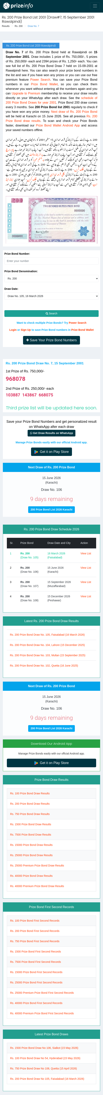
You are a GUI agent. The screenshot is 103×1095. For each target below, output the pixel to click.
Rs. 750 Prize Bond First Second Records (34, 941)
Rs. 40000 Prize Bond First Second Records (36, 1003)
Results (6, 26)
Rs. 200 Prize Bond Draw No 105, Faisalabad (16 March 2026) (47, 1078)
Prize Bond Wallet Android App (58, 125)
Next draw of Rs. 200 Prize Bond (74, 111)
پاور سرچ (10, 149)
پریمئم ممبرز (38, 158)
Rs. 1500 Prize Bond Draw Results (30, 824)
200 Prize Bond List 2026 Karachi (51, 509)
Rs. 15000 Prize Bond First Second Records (36, 972)
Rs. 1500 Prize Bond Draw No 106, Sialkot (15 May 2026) (44, 1047)
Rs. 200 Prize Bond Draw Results (30, 803)
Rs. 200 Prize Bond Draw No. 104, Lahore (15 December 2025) (47, 645)
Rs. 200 (18, 26)
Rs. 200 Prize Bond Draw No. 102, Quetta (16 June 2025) (44, 665)
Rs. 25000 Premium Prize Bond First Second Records (42, 992)
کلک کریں (79, 168)
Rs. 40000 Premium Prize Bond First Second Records (42, 1013)
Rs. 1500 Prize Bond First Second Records (35, 951)
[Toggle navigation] (95, 5)
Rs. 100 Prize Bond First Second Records (34, 920)
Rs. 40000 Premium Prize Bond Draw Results (37, 886)
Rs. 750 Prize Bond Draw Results (30, 814)
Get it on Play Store (51, 452)
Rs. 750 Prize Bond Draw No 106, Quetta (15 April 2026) (43, 1068)
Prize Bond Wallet (44, 84)
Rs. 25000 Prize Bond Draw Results (31, 855)
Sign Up (26, 329)
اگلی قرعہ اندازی (57, 173)
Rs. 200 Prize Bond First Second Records (34, 930)
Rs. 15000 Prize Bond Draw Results (31, 844)
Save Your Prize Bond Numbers (51, 340)
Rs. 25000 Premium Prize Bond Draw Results (37, 865)
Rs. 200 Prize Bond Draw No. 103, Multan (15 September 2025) (47, 655)
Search (51, 313)
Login (13, 329)
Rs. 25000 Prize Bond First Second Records (36, 982)
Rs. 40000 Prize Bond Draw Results (31, 875)
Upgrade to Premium (26, 93)
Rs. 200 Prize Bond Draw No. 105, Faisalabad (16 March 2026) (47, 634)
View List (86, 553)
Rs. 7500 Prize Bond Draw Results (30, 834)
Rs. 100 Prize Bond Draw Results (30, 793)
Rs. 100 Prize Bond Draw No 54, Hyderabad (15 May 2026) (45, 1058)
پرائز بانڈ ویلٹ (36, 154)
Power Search (40, 79)
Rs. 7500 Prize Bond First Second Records (35, 961)
